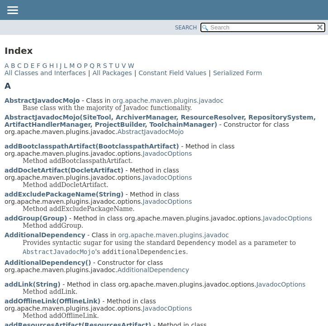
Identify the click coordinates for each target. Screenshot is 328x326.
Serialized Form (237, 73)
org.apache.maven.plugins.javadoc (168, 100)
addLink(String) (33, 284)
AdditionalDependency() (48, 262)
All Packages (112, 73)
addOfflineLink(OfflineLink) (52, 301)
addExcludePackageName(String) (64, 194)
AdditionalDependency (45, 235)
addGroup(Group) (36, 218)
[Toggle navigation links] (12, 11)
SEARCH (186, 27)
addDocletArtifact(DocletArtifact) (64, 170)
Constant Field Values (172, 73)
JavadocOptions (167, 153)
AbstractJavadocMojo (42, 100)
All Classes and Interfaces (45, 73)
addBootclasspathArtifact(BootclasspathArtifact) (92, 146)
